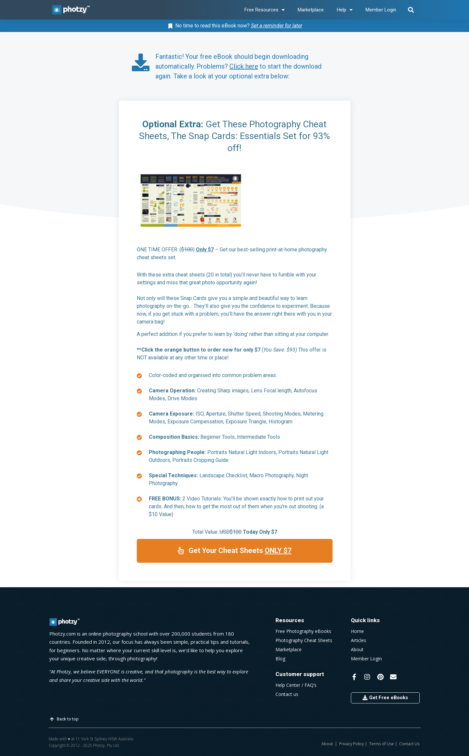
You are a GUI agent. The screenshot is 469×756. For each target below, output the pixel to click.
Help (344, 10)
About (357, 649)
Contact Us (408, 744)
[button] (411, 10)
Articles (358, 640)
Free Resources (264, 10)
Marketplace (311, 10)
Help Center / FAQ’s (296, 685)
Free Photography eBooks (303, 631)
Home (357, 631)
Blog (280, 658)
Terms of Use (381, 744)
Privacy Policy (351, 744)
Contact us (286, 694)
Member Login (381, 10)
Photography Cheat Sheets (303, 640)
